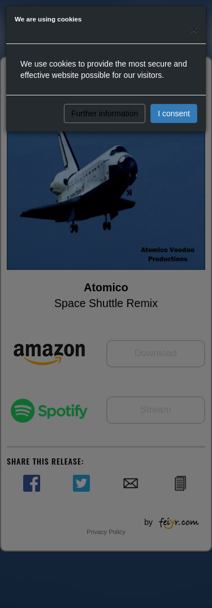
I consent (174, 113)
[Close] (194, 29)
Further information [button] (104, 113)
